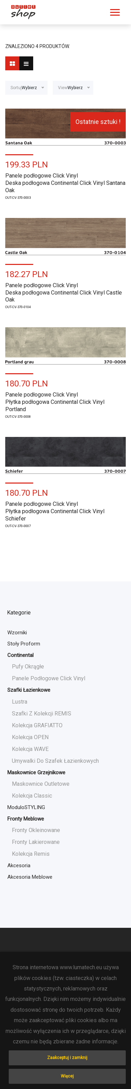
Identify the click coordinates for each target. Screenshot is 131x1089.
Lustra (19, 701)
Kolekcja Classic (32, 795)
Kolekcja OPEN (30, 737)
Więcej (67, 1076)
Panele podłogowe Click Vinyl (48, 678)
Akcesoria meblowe (29, 877)
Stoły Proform (23, 644)
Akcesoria (18, 865)
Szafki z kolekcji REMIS (41, 713)
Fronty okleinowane (36, 830)
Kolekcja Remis (31, 854)
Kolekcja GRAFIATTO (37, 725)
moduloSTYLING (26, 807)
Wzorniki (17, 632)
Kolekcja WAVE (30, 749)
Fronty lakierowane (36, 842)
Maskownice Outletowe (41, 784)
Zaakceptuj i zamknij (67, 1057)
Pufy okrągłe (28, 666)
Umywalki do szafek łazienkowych (55, 761)
